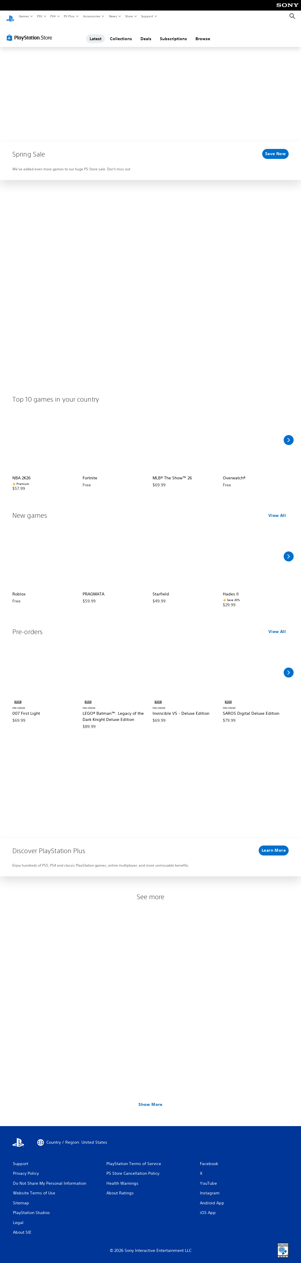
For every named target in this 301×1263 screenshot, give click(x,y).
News (113, 16)
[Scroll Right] (289, 434)
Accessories (91, 16)
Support (147, 16)
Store (129, 16)
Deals (146, 33)
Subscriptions (173, 33)
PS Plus (69, 16)
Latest (95, 33)
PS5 (39, 16)
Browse (202, 33)
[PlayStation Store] (30, 32)
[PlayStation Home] (10, 16)
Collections (121, 33)
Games (24, 16)
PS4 (53, 16)
